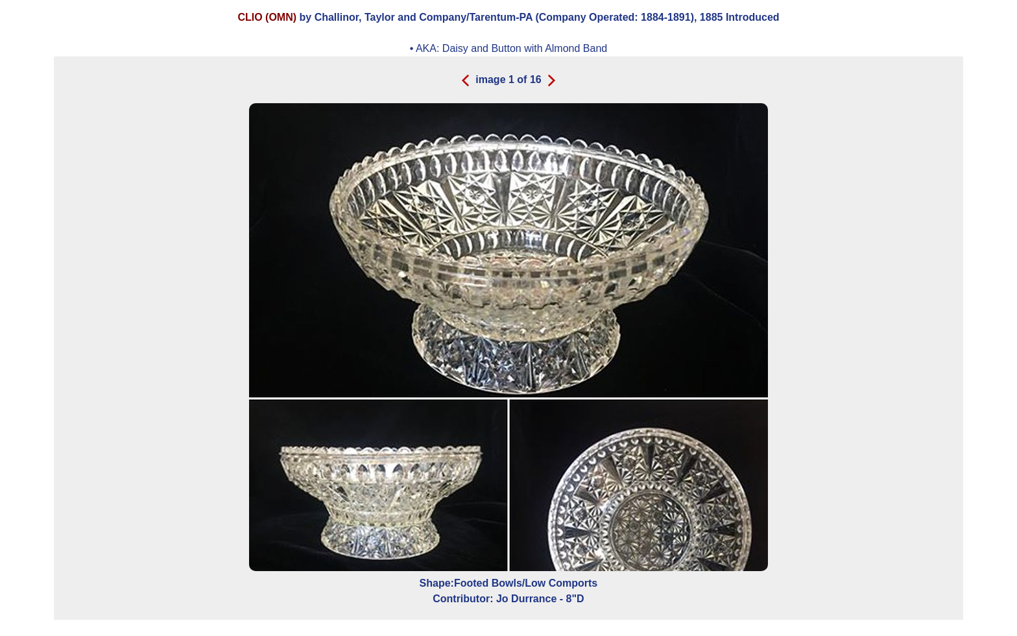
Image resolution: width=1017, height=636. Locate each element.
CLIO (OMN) (266, 17)
